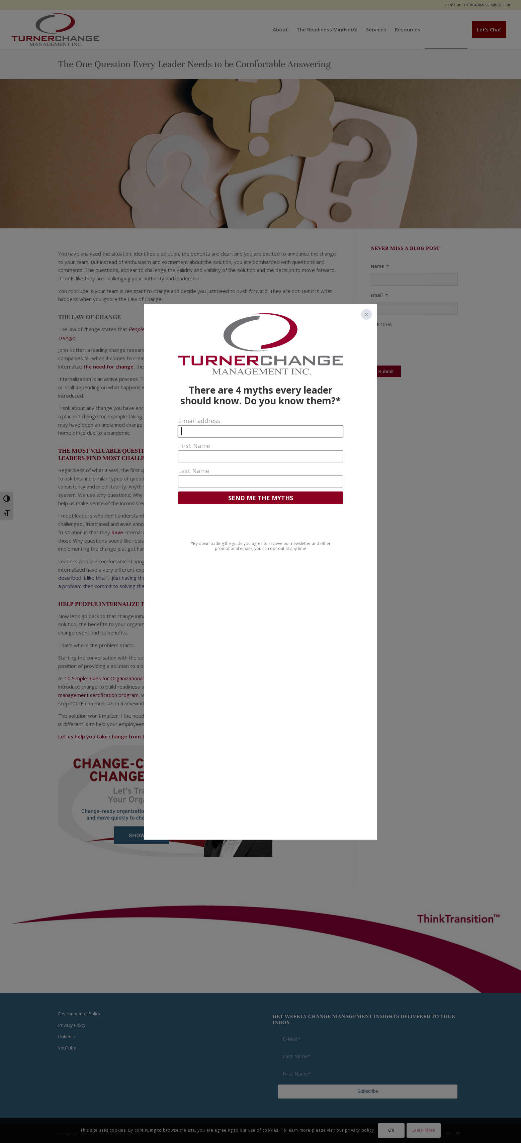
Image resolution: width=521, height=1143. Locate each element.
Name (380, 266)
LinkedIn (66, 1036)
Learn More (423, 1130)
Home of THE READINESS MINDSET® (478, 4)
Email (379, 295)
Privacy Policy (72, 1025)
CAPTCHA (381, 324)
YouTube (67, 1048)
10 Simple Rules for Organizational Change (112, 678)
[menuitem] (476, 5)
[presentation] (421, 344)
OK (391, 1130)
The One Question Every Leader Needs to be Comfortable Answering (194, 64)
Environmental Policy (79, 1014)
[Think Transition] (55, 29)
